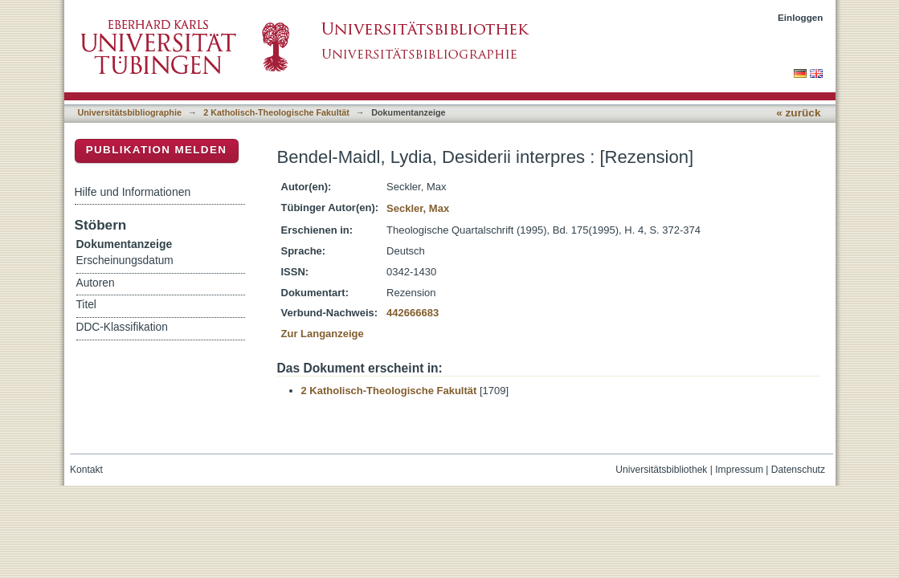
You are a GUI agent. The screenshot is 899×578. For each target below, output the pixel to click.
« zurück (798, 113)
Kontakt (86, 469)
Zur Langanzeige (322, 334)
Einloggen (800, 17)
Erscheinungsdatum (125, 260)
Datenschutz (798, 469)
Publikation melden (156, 150)
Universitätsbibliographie (130, 112)
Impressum (739, 469)
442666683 (412, 313)
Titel (86, 305)
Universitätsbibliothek (661, 469)
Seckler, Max (417, 208)
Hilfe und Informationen (133, 191)
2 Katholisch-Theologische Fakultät (276, 112)
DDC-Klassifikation (122, 327)
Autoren (95, 283)
